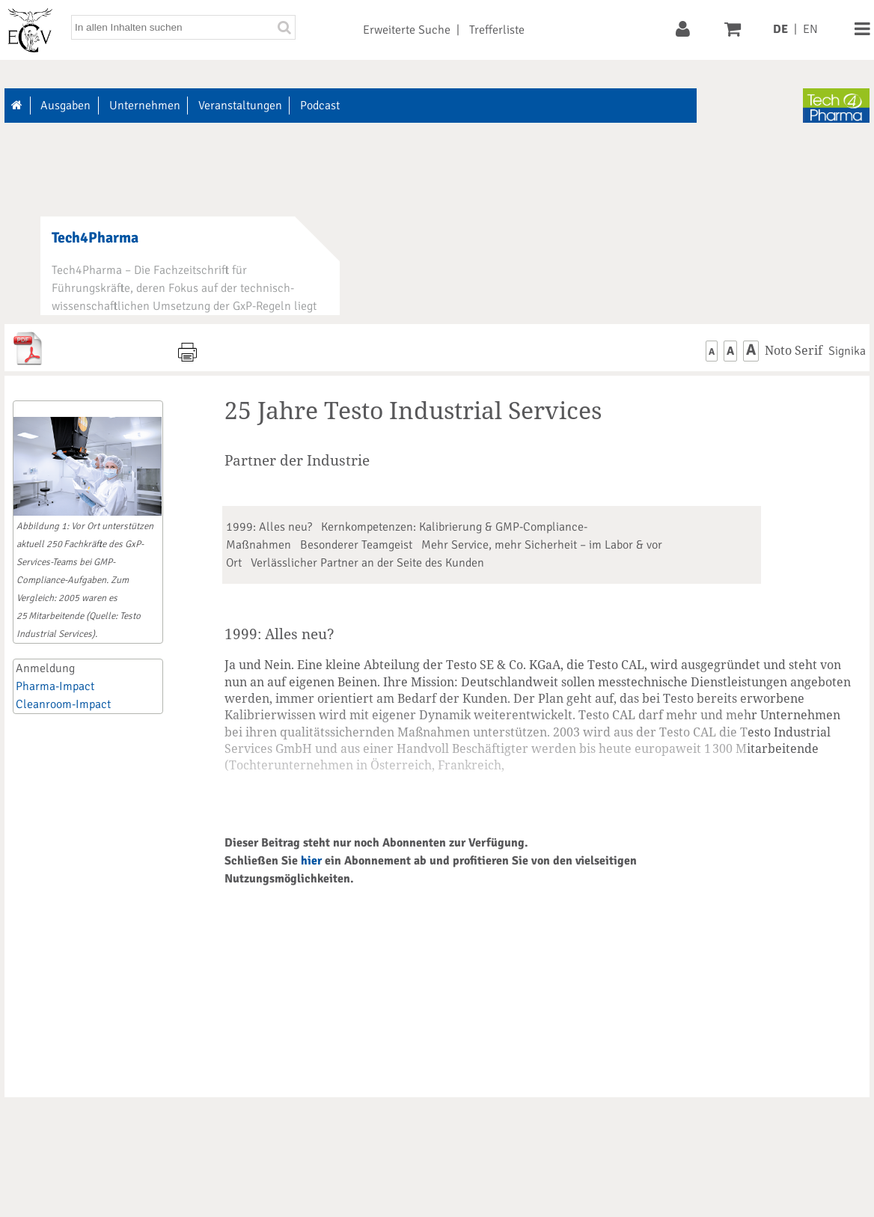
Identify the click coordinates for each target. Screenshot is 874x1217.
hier (311, 860)
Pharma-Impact (55, 686)
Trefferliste (497, 29)
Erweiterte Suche (406, 29)
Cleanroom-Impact (63, 704)
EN (810, 29)
